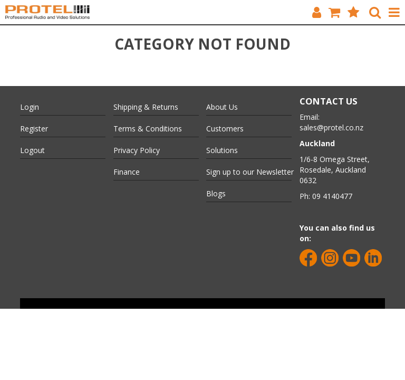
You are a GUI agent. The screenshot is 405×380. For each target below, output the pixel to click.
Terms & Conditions (147, 129)
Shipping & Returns (145, 107)
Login (29, 107)
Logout (32, 150)
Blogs (216, 193)
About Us (222, 107)
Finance (126, 172)
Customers (225, 129)
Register (34, 129)
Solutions (222, 150)
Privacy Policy (136, 150)
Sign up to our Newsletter (249, 172)
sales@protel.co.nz (331, 127)
